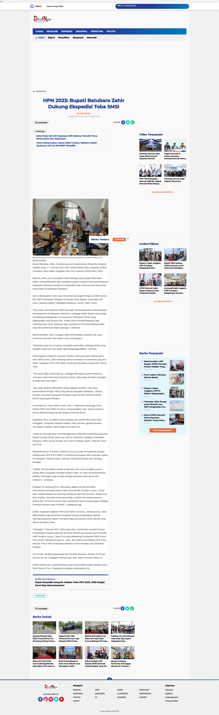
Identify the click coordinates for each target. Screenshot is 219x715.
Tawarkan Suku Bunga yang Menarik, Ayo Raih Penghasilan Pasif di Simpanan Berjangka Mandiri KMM (155, 404)
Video (41, 37)
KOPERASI (66, 31)
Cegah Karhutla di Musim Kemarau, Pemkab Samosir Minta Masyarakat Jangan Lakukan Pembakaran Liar (174, 156)
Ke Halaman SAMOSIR (163, 192)
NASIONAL (81, 31)
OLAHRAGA (122, 693)
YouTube (63, 700)
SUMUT (76, 701)
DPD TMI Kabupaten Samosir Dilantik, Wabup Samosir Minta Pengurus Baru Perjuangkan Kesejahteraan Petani (150, 181)
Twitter (57, 700)
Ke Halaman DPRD (162, 301)
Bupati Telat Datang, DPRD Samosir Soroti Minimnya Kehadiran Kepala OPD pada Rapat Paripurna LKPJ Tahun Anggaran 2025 (175, 265)
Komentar (41, 122)
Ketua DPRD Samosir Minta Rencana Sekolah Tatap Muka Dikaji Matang (154, 418)
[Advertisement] (109, 64)
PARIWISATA (145, 693)
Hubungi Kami (171, 697)
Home (38, 6)
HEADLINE (52, 31)
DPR (97, 690)
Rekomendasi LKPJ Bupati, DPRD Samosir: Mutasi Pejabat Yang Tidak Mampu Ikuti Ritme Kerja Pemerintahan (155, 364)
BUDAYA (77, 690)
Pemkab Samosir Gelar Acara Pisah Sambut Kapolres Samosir (149, 156)
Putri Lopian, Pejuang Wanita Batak (155, 376)
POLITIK (111, 31)
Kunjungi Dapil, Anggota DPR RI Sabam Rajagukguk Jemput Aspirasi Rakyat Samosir (175, 290)
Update (119, 239)
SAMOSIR (92, 37)
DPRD (52, 37)
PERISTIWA (97, 31)
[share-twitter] (128, 122)
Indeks (39, 31)
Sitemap (169, 690)
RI (96, 697)
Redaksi (168, 693)
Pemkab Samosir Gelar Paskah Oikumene (174, 180)
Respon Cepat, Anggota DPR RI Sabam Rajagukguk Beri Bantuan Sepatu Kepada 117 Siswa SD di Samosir (150, 265)
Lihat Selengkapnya (162, 430)
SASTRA (143, 697)
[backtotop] (109, 680)
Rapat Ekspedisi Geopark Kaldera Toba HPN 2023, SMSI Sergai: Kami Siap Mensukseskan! (70, 584)
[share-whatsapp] (132, 122)
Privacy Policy (171, 701)
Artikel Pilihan (149, 244)
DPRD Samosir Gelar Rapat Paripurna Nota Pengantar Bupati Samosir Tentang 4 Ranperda (149, 290)
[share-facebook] (123, 122)
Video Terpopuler (151, 134)
